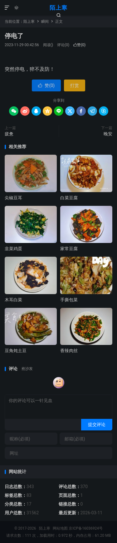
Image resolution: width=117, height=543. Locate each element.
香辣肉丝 (69, 350)
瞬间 (45, 21)
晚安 (108, 133)
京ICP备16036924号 (86, 528)
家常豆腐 (69, 248)
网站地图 (60, 528)
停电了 (14, 36)
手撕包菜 (69, 299)
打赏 (74, 85)
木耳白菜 (13, 299)
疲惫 (9, 133)
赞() (79, 45)
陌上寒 (58, 7)
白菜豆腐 (69, 197)
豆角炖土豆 (16, 350)
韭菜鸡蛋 (13, 248)
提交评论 (96, 424)
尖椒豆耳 (13, 197)
